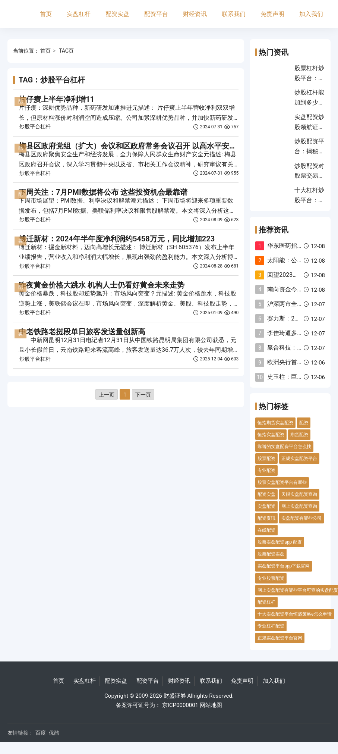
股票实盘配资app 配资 (280, 542)
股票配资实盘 (271, 554)
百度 (40, 733)
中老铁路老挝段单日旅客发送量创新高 (82, 331)
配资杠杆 (266, 602)
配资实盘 (117, 14)
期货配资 (299, 434)
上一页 (106, 395)
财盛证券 (175, 695)
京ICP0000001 (180, 705)
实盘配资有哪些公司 (301, 518)
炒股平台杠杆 (35, 126)
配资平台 (156, 14)
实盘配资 (266, 506)
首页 (46, 14)
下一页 (143, 395)
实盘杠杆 (79, 14)
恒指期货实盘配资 (275, 422)
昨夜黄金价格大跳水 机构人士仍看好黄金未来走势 (101, 285)
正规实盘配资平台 (299, 458)
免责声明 (272, 14)
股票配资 (266, 458)
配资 (303, 422)
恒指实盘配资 (271, 434)
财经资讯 (195, 14)
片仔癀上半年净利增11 (56, 99)
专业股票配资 (271, 578)
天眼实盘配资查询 (299, 494)
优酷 (54, 733)
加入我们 (311, 14)
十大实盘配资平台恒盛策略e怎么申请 (294, 614)
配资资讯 (266, 518)
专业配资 (266, 470)
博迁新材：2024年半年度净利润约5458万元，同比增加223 (117, 238)
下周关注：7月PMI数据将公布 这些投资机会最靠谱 (103, 192)
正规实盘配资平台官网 (280, 638)
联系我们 (234, 14)
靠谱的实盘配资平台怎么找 (284, 446)
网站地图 (211, 705)
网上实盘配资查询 (299, 506)
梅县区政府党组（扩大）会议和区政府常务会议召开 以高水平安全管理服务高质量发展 (161, 145)
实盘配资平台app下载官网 (284, 566)
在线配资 (266, 530)
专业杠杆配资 (271, 626)
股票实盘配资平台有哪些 (282, 482)
